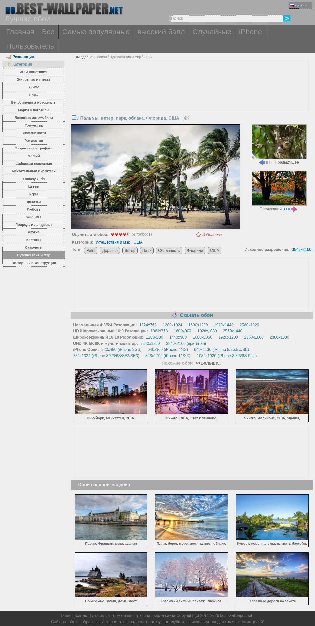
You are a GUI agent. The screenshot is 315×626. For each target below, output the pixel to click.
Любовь (34, 209)
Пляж (33, 95)
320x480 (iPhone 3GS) (121, 349)
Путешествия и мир (33, 255)
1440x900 (178, 337)
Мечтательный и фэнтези (34, 171)
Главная (20, 32)
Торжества (34, 125)
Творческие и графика (34, 148)
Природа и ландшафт (33, 225)
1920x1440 (224, 325)
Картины (33, 240)
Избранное (212, 235)
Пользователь (30, 46)
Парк (146, 250)
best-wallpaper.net (236, 615)
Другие (34, 232)
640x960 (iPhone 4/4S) (168, 349)
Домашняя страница (131, 615)
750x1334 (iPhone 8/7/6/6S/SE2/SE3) (106, 356)
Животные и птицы (33, 80)
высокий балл (161, 32)
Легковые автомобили (34, 118)
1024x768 (148, 325)
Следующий (279, 191)
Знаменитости (34, 133)
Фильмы (33, 217)
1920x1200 (228, 337)
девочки (34, 202)
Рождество (33, 141)
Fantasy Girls (34, 179)
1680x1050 (202, 337)
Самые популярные (96, 32)
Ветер (130, 250)
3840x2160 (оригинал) (186, 343)
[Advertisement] (191, 97)
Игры (33, 194)
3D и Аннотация (33, 72)
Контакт (82, 615)
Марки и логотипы (33, 110)
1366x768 (159, 331)
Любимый (101, 615)
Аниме (33, 87)
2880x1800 (279, 337)
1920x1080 (207, 331)
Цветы (33, 186)
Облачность (169, 250)
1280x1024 (172, 325)
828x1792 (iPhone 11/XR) (168, 356)
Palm (90, 250)
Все (48, 32)
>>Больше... (208, 363)
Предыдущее (279, 144)
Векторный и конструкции (33, 263)
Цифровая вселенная (33, 163)
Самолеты (34, 247)
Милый (34, 156)
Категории (19, 64)
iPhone (250, 32)
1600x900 (182, 331)
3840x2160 (301, 249)
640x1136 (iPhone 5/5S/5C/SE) (221, 349)
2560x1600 (254, 337)
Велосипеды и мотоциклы (33, 102)
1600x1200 (198, 325)
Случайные (211, 32)
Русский (298, 5)
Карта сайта (164, 615)
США (148, 57)
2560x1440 (232, 331)
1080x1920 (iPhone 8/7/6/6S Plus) (227, 356)
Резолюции (20, 57)
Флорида (195, 250)
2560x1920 (249, 325)
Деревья (110, 250)
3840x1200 (150, 343)
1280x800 (154, 337)
